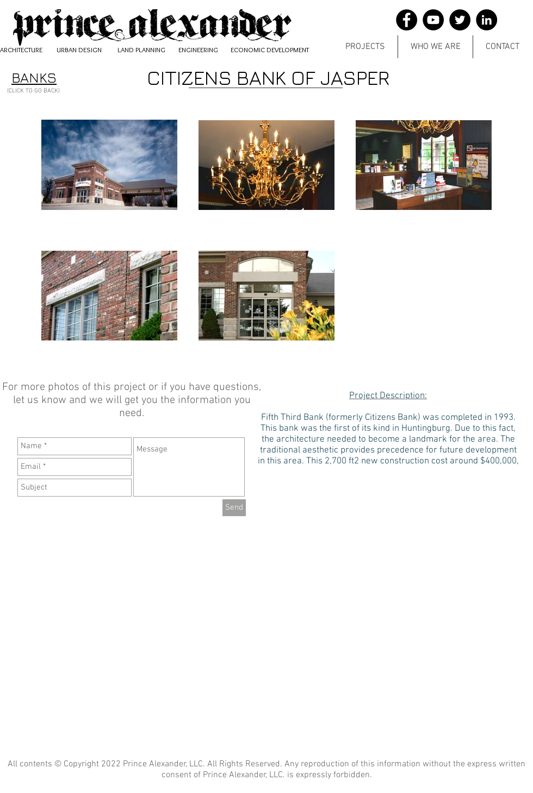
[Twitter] (459, 19)
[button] (365, 46)
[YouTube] (433, 19)
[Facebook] (406, 19)
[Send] (234, 507)
